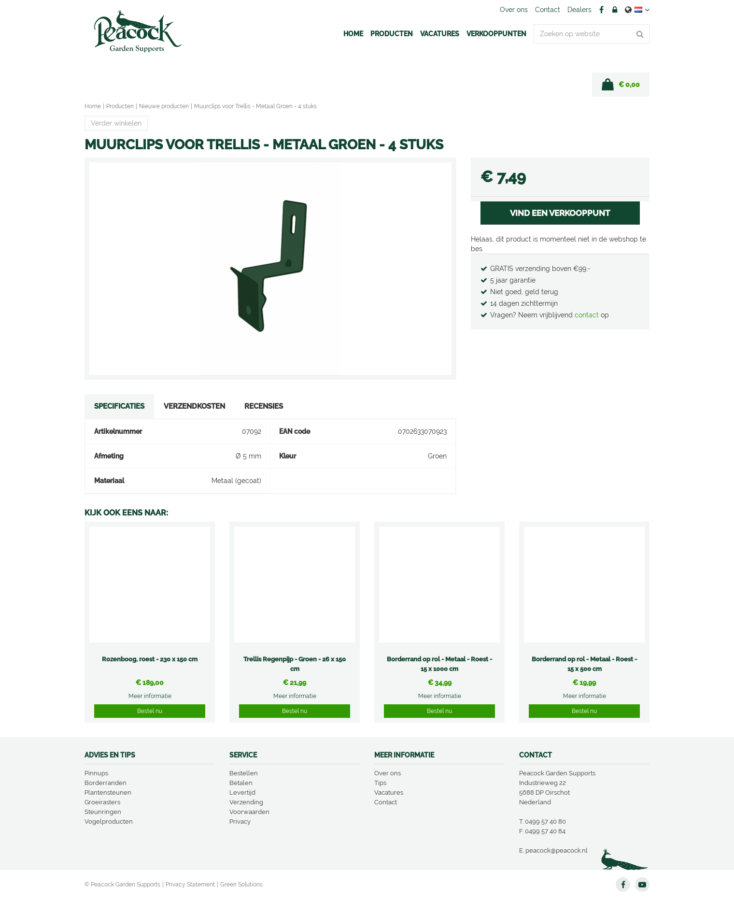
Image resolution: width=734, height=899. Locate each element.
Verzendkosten (194, 406)
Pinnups (96, 773)
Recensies (263, 406)
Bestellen (243, 773)
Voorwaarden (249, 811)
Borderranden (106, 782)
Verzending (246, 802)
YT (642, 884)
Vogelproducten (109, 821)
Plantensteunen (108, 792)
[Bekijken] (620, 84)
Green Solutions (241, 884)
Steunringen (103, 811)
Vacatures (388, 792)
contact (588, 315)
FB (601, 9)
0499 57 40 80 (545, 821)
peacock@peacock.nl (556, 850)
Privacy (240, 821)
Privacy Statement (190, 884)
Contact (385, 802)
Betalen (241, 782)
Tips (380, 782)
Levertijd (242, 792)
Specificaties (119, 406)
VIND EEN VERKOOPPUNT (560, 213)
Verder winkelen (116, 123)
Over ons (387, 773)
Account (615, 9)
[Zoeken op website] (591, 33)
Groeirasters (102, 802)
